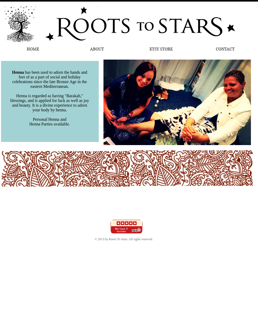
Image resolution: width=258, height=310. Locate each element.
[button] (177, 102)
